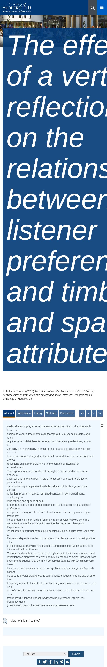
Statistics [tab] (51, 413)
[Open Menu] (102, 7)
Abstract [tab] (9, 413)
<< (82, 413)
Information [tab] (24, 413)
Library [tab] (38, 413)
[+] (101, 425)
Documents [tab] (66, 413)
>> (99, 413)
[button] (92, 7)
